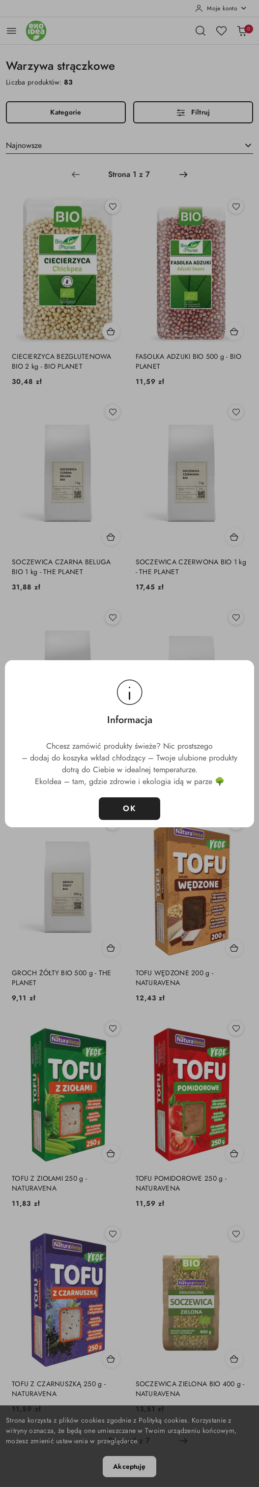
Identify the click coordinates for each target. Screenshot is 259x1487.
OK (129, 808)
